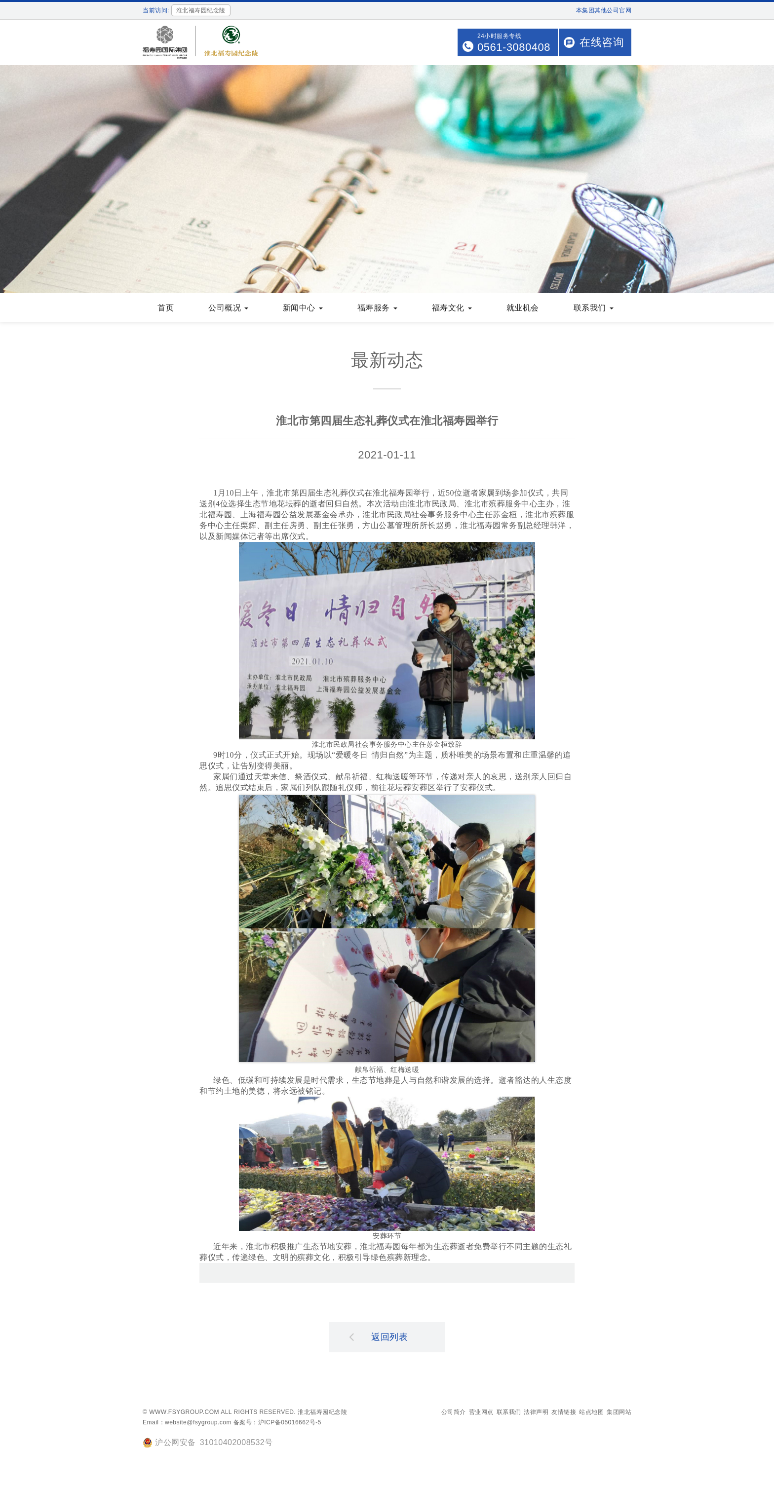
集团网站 (619, 1413)
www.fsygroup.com (184, 1413)
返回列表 (378, 1337)
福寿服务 (377, 309)
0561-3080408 (513, 47)
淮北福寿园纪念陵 (322, 1413)
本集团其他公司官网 (604, 10)
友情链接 (563, 1413)
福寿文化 (452, 309)
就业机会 (522, 309)
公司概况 (228, 309)
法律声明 (536, 1413)
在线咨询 (602, 42)
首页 (165, 309)
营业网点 (481, 1413)
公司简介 (453, 1413)
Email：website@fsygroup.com (187, 1423)
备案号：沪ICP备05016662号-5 (277, 1423)
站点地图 (591, 1413)
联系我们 (594, 309)
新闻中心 (303, 309)
